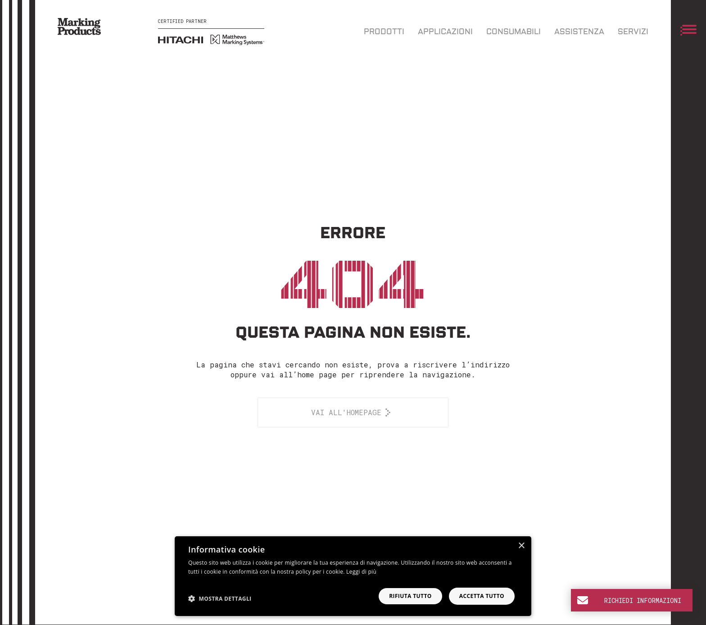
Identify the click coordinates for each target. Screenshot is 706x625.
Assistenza (579, 32)
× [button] (521, 546)
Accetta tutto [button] (481, 596)
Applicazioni (445, 32)
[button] (220, 598)
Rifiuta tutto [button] (410, 596)
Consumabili (513, 32)
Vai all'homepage (346, 412)
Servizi (633, 32)
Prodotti (384, 32)
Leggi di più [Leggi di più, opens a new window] (361, 571)
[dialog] (353, 576)
